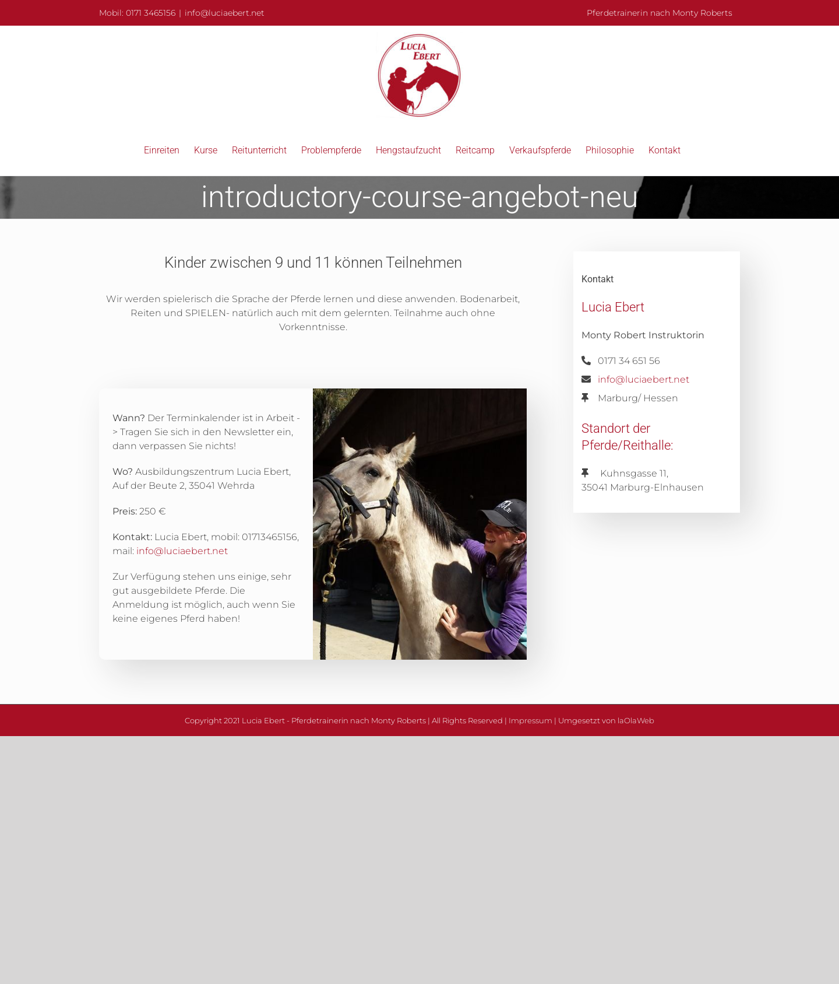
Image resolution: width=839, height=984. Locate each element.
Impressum (530, 720)
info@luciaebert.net (225, 13)
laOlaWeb (636, 720)
